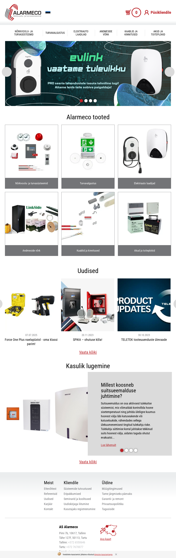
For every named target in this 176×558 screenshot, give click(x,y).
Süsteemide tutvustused (78, 488)
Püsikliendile (161, 12)
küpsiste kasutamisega (103, 554)
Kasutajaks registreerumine (79, 509)
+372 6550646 (76, 542)
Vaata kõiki (88, 352)
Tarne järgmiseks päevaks (117, 493)
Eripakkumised (72, 493)
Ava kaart (105, 539)
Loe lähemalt (108, 445)
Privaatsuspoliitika (112, 504)
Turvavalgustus (55, 32)
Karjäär (48, 504)
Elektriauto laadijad (81, 33)
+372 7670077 (74, 547)
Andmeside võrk (106, 33)
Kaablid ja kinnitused (130, 33)
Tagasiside (108, 509)
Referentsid (50, 493)
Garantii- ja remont (112, 499)
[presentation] (7, 72)
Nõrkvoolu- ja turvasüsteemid (23, 33)
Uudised (48, 499)
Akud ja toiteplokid (158, 33)
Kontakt (48, 509)
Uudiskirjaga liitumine (76, 504)
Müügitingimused (112, 488)
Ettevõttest (50, 488)
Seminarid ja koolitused (77, 499)
